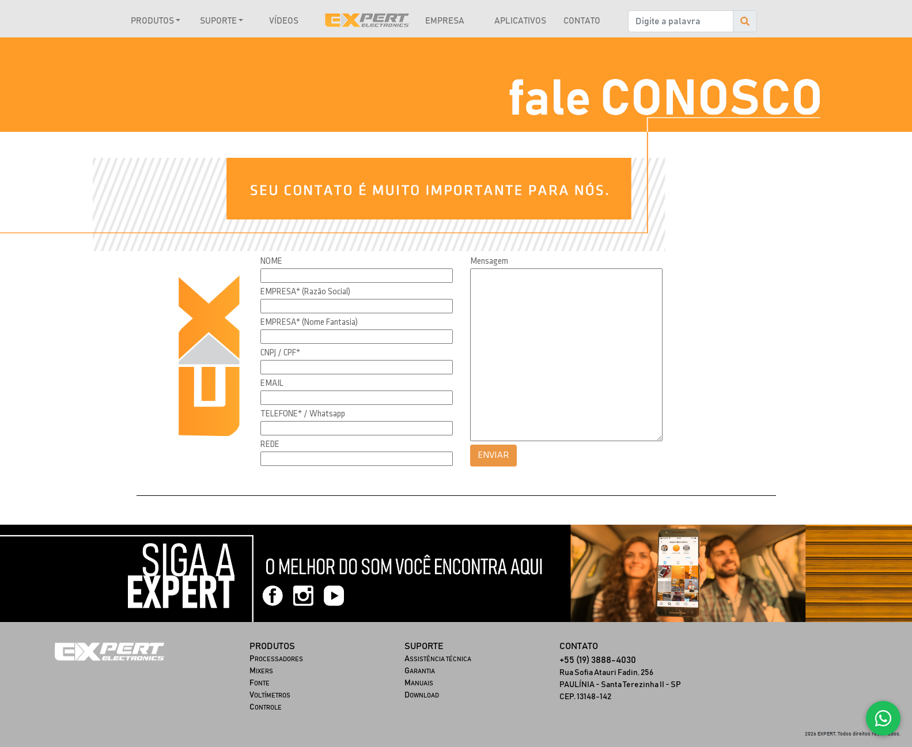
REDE (269, 445)
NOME (271, 261)
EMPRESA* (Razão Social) (305, 292)
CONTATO (581, 21)
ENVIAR (493, 455)
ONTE (259, 683)
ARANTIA (419, 671)
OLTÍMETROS (269, 695)
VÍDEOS (283, 21)
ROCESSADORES (276, 659)
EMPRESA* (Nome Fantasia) (309, 322)
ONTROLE (265, 707)
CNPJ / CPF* (280, 353)
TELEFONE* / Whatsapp (302, 414)
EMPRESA (444, 21)
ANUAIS (418, 683)
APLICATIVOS (520, 21)
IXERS (261, 671)
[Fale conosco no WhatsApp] (883, 718)
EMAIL (271, 384)
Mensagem (489, 261)
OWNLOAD (421, 695)
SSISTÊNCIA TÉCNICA (437, 659)
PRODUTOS (152, 21)
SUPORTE (218, 21)
